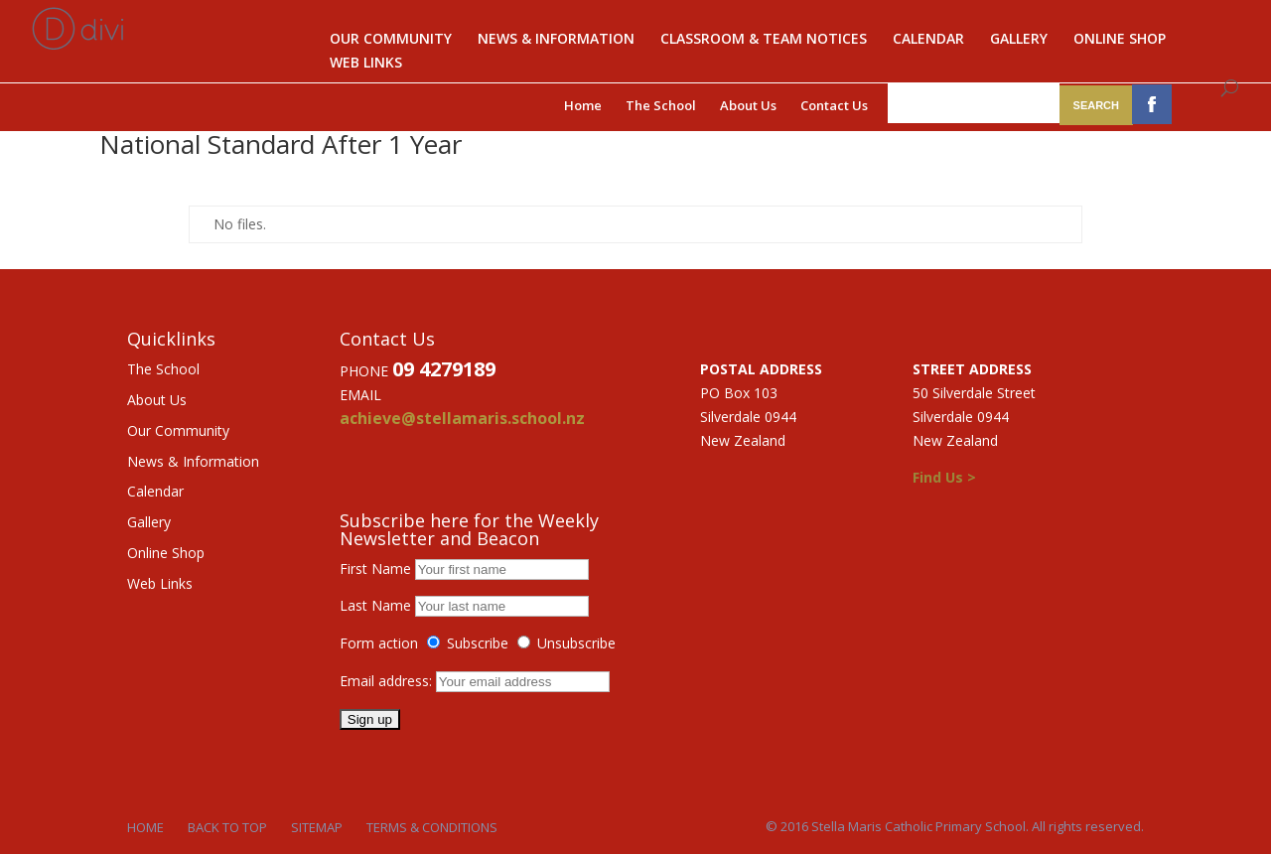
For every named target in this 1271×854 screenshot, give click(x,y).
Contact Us (834, 105)
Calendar (928, 40)
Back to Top (227, 827)
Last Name (375, 605)
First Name (375, 568)
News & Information (556, 40)
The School (661, 105)
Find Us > (944, 477)
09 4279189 (443, 369)
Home (583, 105)
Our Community (391, 40)
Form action (379, 643)
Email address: (388, 680)
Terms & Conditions (431, 827)
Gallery (1019, 40)
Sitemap (317, 827)
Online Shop (1119, 40)
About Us (748, 105)
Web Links (366, 63)
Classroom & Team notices (763, 40)
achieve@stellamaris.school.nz (462, 418)
